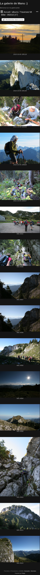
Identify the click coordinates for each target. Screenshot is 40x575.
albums (15, 12)
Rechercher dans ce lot (14, 19)
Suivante (27, 571)
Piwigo (23, 573)
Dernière (33, 571)
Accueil (7, 12)
